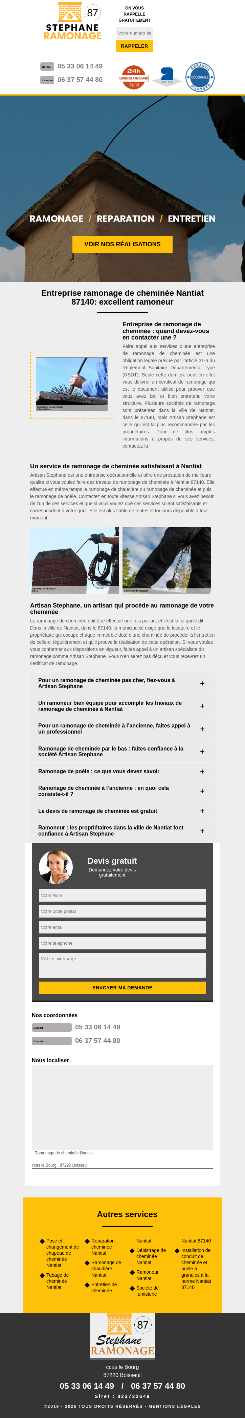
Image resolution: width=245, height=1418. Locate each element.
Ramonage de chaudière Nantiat (106, 1268)
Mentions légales (175, 1406)
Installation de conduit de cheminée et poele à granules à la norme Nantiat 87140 (196, 1269)
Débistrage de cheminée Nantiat (151, 1256)
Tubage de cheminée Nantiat (57, 1281)
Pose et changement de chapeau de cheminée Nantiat (62, 1253)
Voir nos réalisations (122, 244)
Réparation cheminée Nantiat (103, 1247)
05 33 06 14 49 (80, 66)
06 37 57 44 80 (80, 79)
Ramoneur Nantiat (147, 1275)
